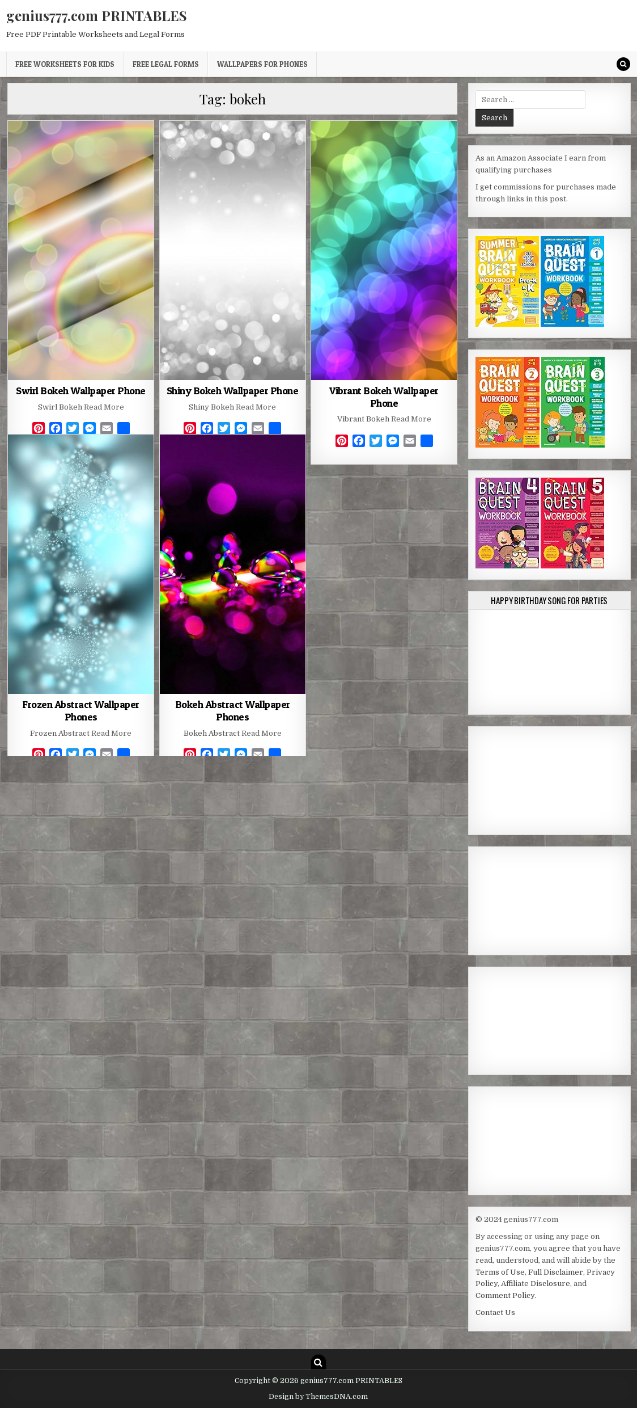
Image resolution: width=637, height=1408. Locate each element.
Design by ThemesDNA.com (318, 1397)
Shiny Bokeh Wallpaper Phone (233, 391)
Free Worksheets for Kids (64, 64)
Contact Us (495, 1312)
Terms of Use (500, 1272)
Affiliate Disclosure (535, 1283)
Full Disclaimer (555, 1272)
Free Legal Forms (166, 64)
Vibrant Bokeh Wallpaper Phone (384, 397)
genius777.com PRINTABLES (96, 15)
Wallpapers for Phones (262, 64)
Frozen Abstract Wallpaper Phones (80, 710)
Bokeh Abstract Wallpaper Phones (232, 710)
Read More (104, 407)
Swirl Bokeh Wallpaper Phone (81, 391)
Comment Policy (504, 1295)
